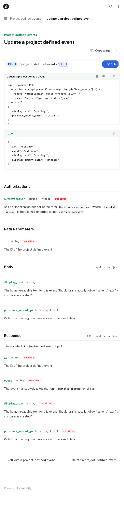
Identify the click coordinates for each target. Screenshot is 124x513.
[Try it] (110, 64)
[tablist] (57, 133)
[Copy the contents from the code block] (114, 76)
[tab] (10, 133)
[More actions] (119, 6)
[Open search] (111, 6)
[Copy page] (100, 50)
